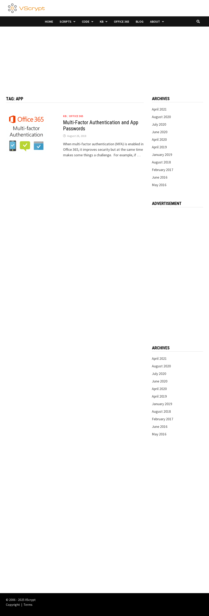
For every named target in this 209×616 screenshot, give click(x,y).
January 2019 (162, 154)
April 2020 (159, 139)
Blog (139, 21)
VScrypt (30, 600)
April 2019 (159, 147)
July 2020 (159, 124)
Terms (27, 605)
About (155, 21)
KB (101, 21)
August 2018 (161, 162)
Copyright (13, 605)
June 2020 (159, 132)
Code (85, 21)
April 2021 (159, 109)
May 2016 (159, 184)
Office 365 (121, 21)
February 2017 (162, 169)
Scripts (65, 21)
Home (49, 21)
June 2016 (159, 177)
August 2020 (161, 116)
